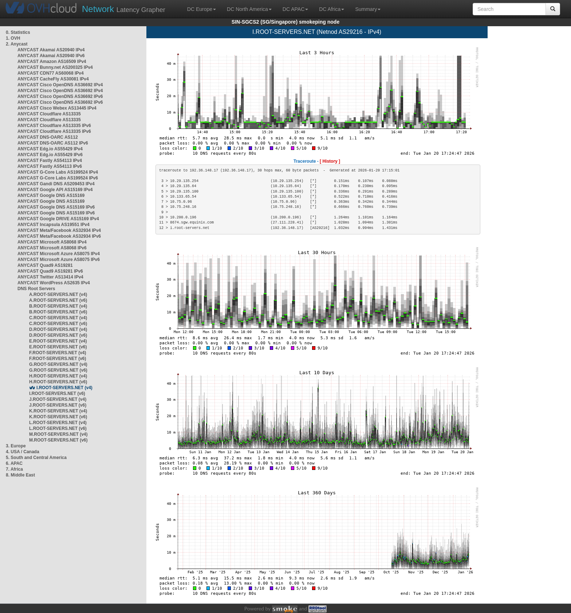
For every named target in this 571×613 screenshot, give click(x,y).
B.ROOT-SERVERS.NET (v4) (58, 306)
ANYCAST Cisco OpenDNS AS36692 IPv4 (60, 84)
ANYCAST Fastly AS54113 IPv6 (49, 166)
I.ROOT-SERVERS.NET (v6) (57, 393)
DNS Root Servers (36, 288)
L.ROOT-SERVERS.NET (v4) (58, 422)
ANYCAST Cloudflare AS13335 (49, 113)
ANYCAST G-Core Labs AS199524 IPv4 (57, 172)
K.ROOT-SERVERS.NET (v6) (58, 416)
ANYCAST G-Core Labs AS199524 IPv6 (57, 178)
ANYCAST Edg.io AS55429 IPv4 (50, 148)
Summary (368, 9)
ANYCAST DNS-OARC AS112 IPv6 (52, 143)
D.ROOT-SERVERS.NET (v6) (58, 335)
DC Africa (331, 9)
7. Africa (14, 469)
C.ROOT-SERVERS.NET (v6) (58, 323)
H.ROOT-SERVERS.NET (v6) (58, 381)
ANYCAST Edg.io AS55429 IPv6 (50, 154)
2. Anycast (17, 44)
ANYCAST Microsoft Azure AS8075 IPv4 (58, 253)
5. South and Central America (36, 457)
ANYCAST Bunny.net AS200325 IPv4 (55, 67)
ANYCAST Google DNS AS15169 (50, 195)
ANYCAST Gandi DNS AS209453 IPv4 (56, 183)
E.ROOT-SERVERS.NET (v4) (58, 341)
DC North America (249, 9)
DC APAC (295, 9)
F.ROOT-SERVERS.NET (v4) (57, 352)
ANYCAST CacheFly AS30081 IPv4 (53, 79)
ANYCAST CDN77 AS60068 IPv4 (50, 73)
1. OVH (13, 38)
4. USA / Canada (22, 451)
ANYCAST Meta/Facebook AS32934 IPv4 (59, 230)
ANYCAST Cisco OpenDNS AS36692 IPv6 (60, 96)
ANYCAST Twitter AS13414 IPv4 (50, 277)
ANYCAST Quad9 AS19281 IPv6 (50, 271)
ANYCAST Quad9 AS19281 (45, 265)
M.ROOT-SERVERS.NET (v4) (58, 434)
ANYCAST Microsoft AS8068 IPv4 (52, 242)
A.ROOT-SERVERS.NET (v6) (58, 300)
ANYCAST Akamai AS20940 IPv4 (51, 49)
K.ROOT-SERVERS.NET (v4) (58, 411)
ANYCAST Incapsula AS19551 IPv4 (53, 224)
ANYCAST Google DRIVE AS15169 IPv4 (58, 218)
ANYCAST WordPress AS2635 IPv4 (53, 282)
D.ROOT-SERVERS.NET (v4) (58, 329)
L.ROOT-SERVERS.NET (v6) (58, 428)
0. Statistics (18, 32)
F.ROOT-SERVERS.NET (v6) (57, 358)
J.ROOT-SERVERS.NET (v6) (57, 405)
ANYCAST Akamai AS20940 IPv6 (51, 55)
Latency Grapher (123, 9)
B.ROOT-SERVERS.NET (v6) (58, 312)
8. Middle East (20, 475)
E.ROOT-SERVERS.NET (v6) (58, 346)
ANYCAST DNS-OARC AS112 (47, 137)
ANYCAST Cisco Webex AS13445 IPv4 (57, 108)
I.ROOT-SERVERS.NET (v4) (64, 387)
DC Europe (201, 9)
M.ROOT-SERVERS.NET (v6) (58, 440)
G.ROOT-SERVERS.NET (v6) (58, 370)
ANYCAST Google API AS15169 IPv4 (55, 189)
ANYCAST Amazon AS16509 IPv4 (51, 61)
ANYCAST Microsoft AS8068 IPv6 (52, 247)
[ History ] (330, 161)
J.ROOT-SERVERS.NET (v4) (57, 399)
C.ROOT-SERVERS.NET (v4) (58, 317)
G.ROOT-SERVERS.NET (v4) (58, 364)
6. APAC (14, 463)
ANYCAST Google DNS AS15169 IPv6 (56, 207)
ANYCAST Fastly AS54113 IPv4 (49, 160)
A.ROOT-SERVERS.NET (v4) (58, 294)
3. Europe (16, 445)
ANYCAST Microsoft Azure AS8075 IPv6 (58, 259)
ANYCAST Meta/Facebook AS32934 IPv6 (59, 236)
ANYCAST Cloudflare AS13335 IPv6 (54, 125)
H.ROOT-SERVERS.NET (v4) (58, 376)
